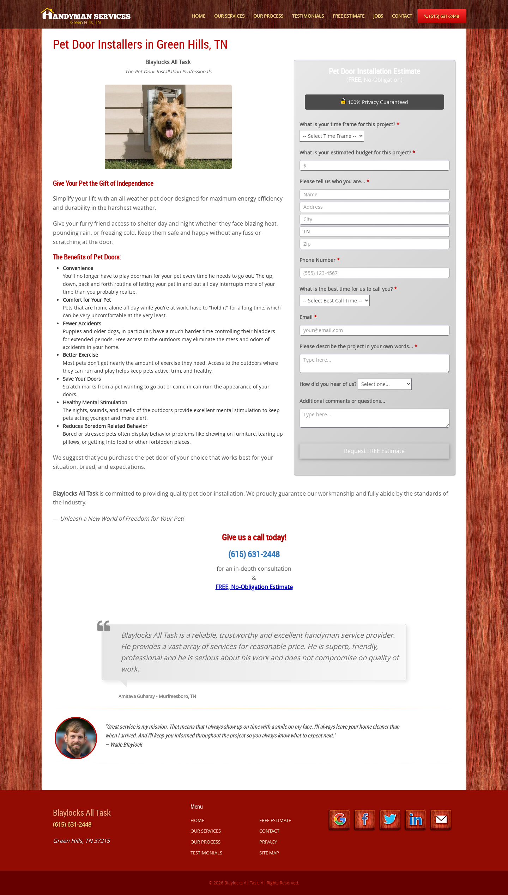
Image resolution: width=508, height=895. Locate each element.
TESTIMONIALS (308, 16)
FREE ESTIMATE (348, 16)
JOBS (378, 16)
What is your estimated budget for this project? (357, 152)
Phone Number (320, 260)
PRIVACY (268, 842)
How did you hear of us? (328, 384)
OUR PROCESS (268, 16)
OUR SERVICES (229, 16)
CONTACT (402, 16)
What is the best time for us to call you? (348, 289)
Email (308, 317)
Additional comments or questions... (342, 401)
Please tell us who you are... (334, 181)
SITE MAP (269, 853)
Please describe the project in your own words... (358, 346)
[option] (168, 126)
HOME (198, 16)
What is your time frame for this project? (349, 124)
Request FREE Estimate (374, 451)
